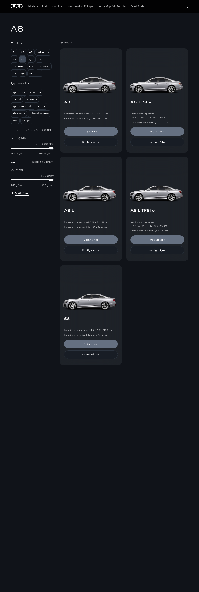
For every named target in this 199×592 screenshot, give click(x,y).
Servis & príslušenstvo (112, 6)
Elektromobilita (52, 6)
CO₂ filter (17, 170)
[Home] (17, 6)
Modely (33, 6)
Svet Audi (137, 6)
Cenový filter (19, 138)
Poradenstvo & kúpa (80, 6)
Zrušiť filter (20, 193)
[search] (186, 6)
